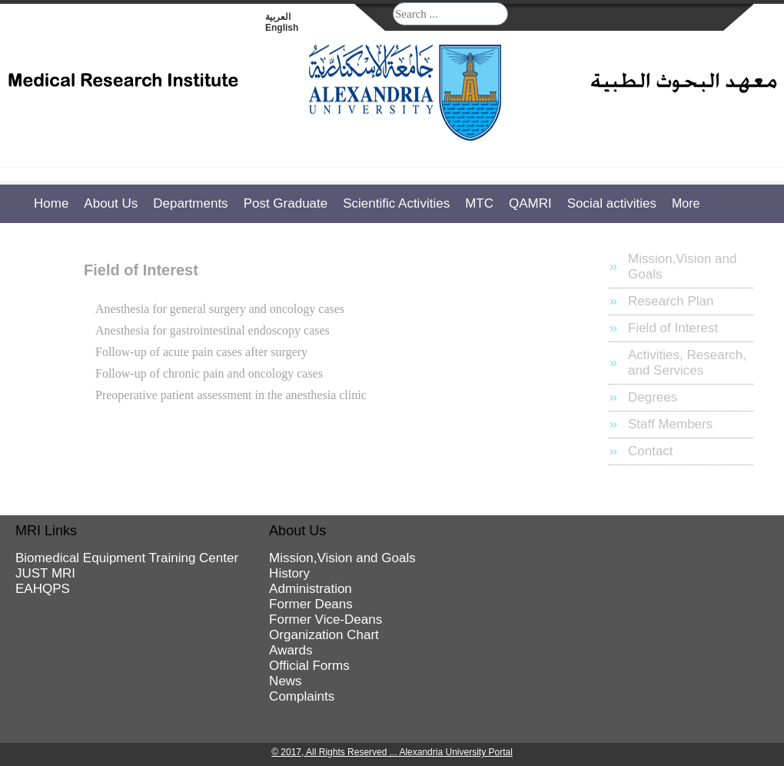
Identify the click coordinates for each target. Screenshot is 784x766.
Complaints (301, 696)
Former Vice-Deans (325, 619)
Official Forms (309, 665)
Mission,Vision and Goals (682, 266)
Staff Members (670, 424)
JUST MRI (45, 573)
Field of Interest (673, 328)
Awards (290, 650)
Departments (190, 203)
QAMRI (530, 203)
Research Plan (671, 301)
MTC (479, 203)
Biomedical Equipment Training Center (126, 558)
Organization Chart (324, 635)
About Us (111, 203)
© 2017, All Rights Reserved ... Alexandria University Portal (392, 752)
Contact (650, 451)
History (289, 573)
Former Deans (311, 604)
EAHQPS (42, 588)
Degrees (652, 397)
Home (51, 203)
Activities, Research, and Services (687, 363)
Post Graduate (286, 203)
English (281, 27)
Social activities (611, 203)
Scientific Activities (396, 203)
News (285, 681)
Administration (310, 588)
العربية (278, 17)
